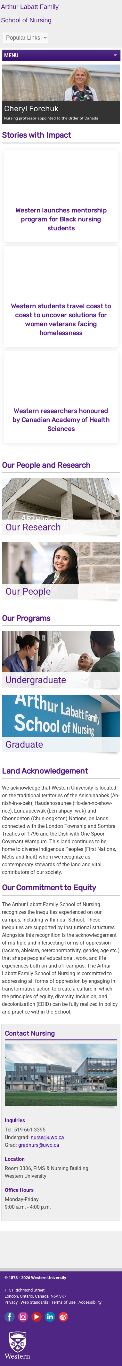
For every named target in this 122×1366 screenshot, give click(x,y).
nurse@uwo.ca (47, 1137)
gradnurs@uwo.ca (38, 1145)
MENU (11, 55)
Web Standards (34, 1302)
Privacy (11, 1302)
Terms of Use (63, 1302)
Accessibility (90, 1302)
